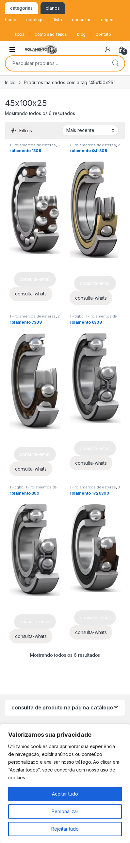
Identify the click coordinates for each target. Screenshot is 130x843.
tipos (19, 34)
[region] (65, 783)
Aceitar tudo (65, 794)
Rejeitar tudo (65, 829)
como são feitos (51, 34)
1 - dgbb (77, 316)
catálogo (35, 19)
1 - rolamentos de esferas (32, 145)
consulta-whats (31, 293)
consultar (81, 19)
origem (108, 19)
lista (58, 19)
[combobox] (56, 63)
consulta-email (35, 279)
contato (103, 34)
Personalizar (65, 811)
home (10, 19)
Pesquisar (115, 63)
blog (81, 34)
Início (10, 82)
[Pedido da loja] (90, 130)
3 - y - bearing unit (95, 489)
